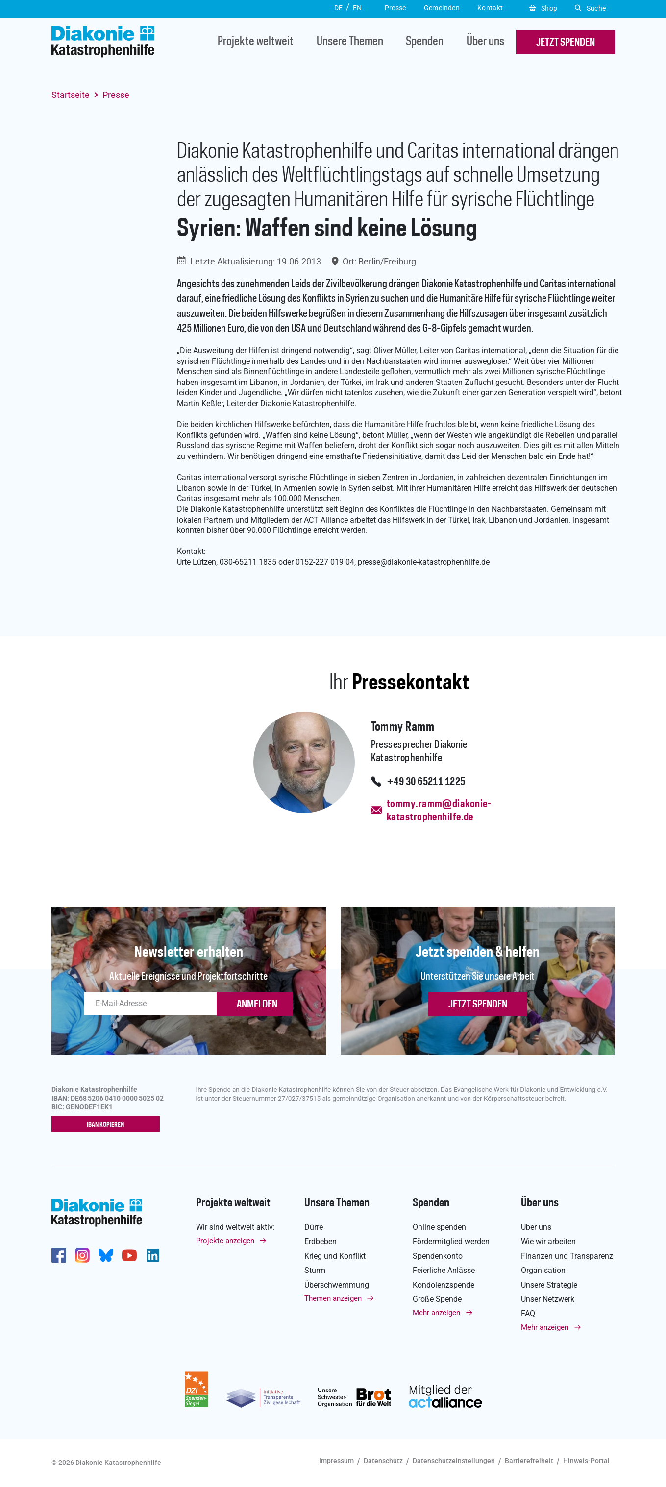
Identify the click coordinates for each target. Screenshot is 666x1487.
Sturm (314, 1270)
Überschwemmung (336, 1285)
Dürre (313, 1227)
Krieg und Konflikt (335, 1256)
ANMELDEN (257, 1004)
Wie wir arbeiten (548, 1242)
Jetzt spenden (477, 1004)
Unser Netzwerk (547, 1299)
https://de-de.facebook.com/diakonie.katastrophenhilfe (58, 1255)
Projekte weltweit (256, 42)
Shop (543, 8)
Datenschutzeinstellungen (454, 1461)
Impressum (336, 1461)
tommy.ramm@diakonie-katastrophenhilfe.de (439, 810)
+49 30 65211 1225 (426, 782)
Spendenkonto (438, 1256)
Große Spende (437, 1299)
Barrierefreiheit (529, 1461)
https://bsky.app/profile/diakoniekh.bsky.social (106, 1255)
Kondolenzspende (443, 1285)
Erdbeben (320, 1242)
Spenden (425, 42)
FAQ (528, 1314)
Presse (115, 95)
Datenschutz (383, 1461)
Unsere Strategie (549, 1285)
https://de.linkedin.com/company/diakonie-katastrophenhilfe (153, 1255)
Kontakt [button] (490, 8)
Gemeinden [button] (442, 8)
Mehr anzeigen (436, 1313)
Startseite (70, 95)
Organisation (543, 1270)
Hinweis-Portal (586, 1461)
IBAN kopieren (107, 1125)
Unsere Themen (350, 42)
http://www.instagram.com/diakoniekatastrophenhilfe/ (82, 1255)
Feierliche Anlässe (444, 1270)
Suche (590, 8)
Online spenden (439, 1227)
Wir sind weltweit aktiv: (235, 1227)
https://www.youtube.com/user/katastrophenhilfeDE (129, 1255)
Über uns (485, 42)
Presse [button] (395, 8)
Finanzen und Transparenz (567, 1256)
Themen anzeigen (333, 1299)
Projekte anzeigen (225, 1241)
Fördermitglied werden (451, 1242)
